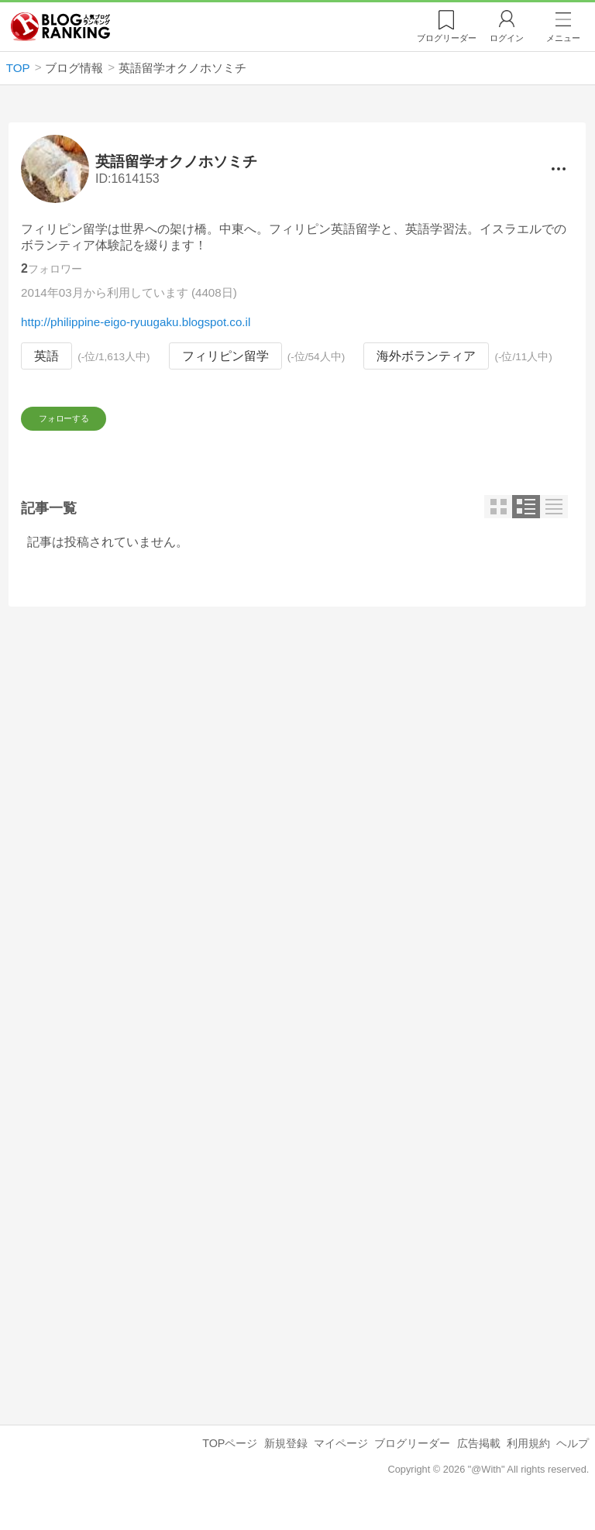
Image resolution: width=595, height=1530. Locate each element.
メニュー (563, 38)
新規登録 (286, 1461)
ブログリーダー (412, 1461)
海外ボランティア (426, 356)
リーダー (446, 38)
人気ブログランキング (60, 26)
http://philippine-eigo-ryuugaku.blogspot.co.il (135, 321)
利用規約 (528, 1461)
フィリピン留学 (225, 356)
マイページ (341, 1461)
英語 (46, 356)
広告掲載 (478, 1461)
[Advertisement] (297, 770)
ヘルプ (572, 1461)
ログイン (507, 38)
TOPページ (229, 1461)
